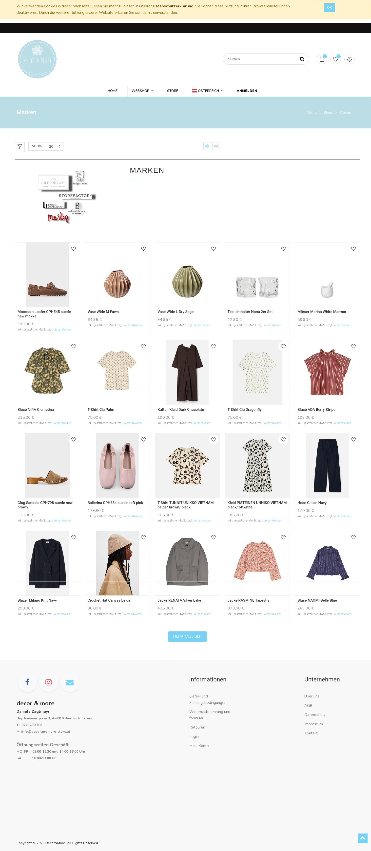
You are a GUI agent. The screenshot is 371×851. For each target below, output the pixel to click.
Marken (345, 113)
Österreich (207, 91)
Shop (328, 113)
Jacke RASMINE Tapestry (249, 601)
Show (37, 147)
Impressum (314, 724)
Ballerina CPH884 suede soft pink (115, 503)
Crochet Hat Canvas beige (109, 601)
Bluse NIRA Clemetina (36, 410)
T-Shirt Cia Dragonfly (245, 410)
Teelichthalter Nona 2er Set (250, 312)
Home (311, 113)
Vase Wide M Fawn (103, 312)
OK (329, 7)
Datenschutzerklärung (173, 6)
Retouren (197, 727)
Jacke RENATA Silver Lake (179, 601)
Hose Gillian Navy (312, 503)
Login (194, 736)
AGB (308, 705)
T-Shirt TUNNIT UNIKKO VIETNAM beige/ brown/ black (185, 505)
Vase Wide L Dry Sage (175, 312)
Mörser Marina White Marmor (321, 312)
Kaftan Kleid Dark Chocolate (180, 410)
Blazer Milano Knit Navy (37, 601)
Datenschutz (315, 714)
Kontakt (311, 733)
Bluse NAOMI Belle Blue (317, 601)
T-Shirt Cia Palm (101, 410)
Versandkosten (63, 330)
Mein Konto (199, 745)
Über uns (311, 696)
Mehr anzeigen (187, 637)
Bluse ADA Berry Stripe (316, 410)
